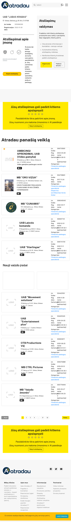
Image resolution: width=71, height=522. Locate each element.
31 (42, 417)
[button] (66, 4)
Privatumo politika (43, 491)
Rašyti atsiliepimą (12, 74)
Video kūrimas (58, 486)
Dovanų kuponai (59, 493)
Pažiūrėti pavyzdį (59, 64)
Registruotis (46, 64)
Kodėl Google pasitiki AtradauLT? (25, 503)
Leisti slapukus (62, 516)
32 (47, 417)
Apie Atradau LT (26, 486)
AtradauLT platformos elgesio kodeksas (43, 505)
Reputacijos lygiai (27, 493)
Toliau (66, 417)
